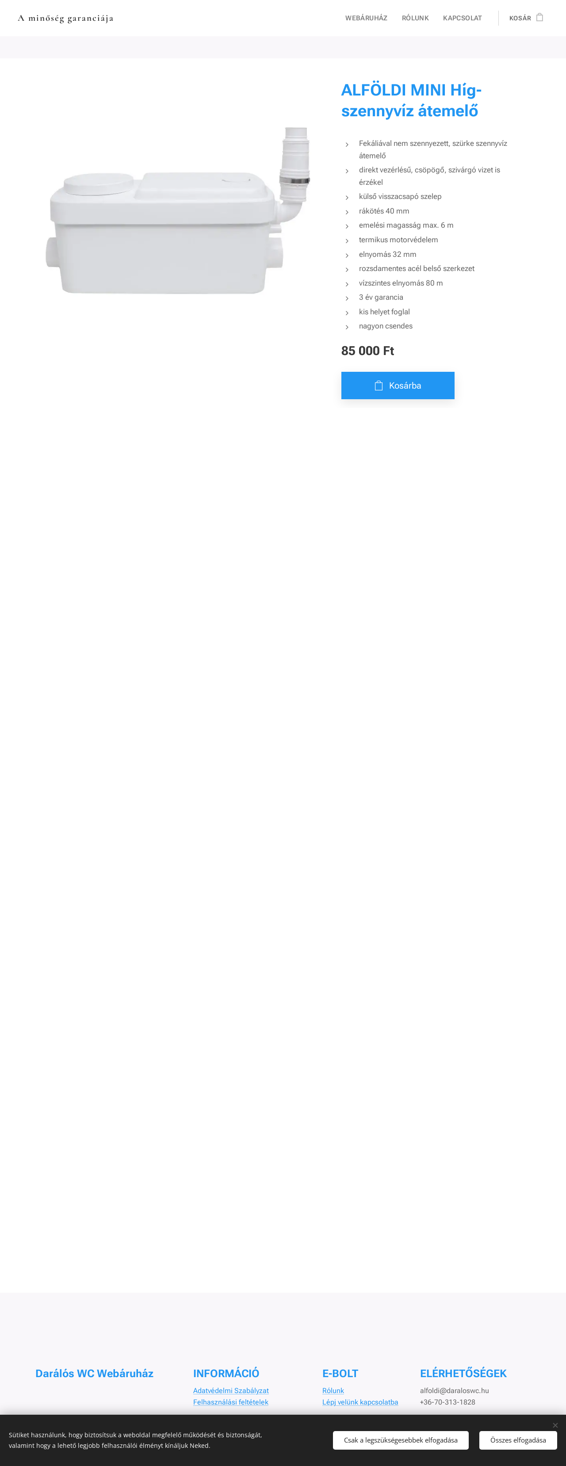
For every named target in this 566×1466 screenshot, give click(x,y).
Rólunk (333, 1390)
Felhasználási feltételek (230, 1402)
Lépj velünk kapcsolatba (360, 1402)
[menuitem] (372, 18)
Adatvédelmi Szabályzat (231, 1390)
